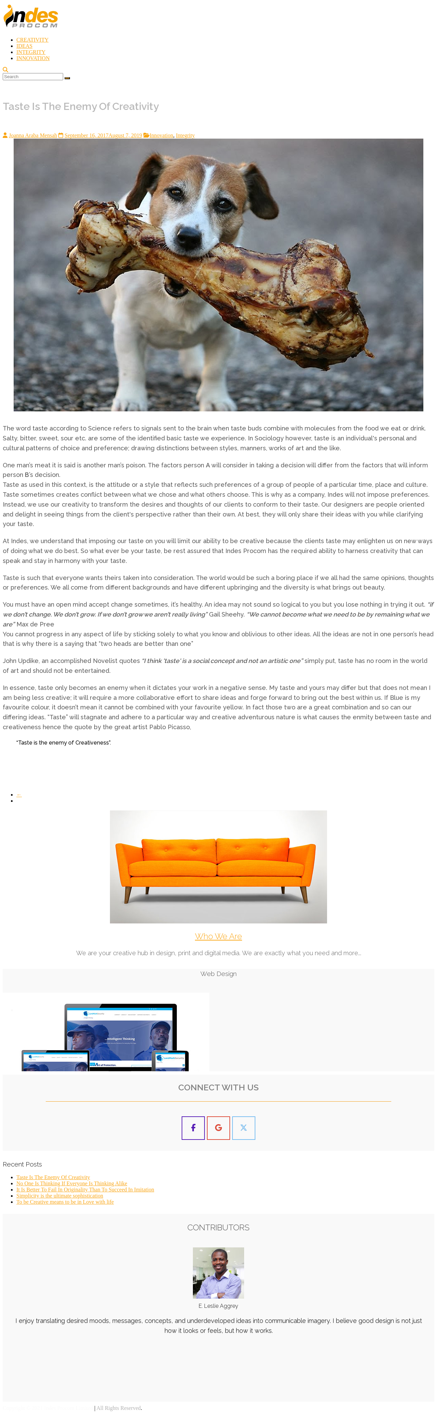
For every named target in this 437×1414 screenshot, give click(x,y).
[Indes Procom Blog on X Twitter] (243, 1128)
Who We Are (218, 936)
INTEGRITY (30, 52)
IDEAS (24, 46)
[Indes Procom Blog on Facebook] (193, 1128)
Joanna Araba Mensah (33, 135)
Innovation (161, 135)
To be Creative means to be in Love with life (65, 1202)
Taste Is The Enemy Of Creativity (53, 1177)
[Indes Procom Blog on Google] (218, 1128)
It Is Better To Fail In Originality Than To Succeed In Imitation (85, 1189)
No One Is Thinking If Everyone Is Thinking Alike (71, 1183)
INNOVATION (33, 58)
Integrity (185, 135)
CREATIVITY (32, 40)
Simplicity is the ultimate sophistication (59, 1196)
